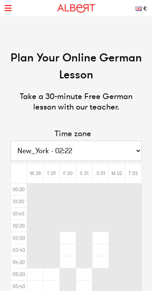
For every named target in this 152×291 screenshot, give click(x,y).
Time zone (73, 133)
